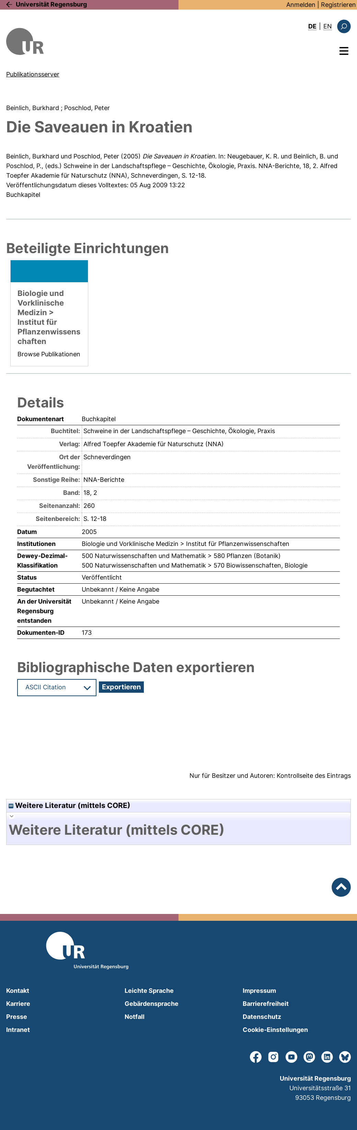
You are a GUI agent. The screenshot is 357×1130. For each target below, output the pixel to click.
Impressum (259, 990)
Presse (16, 1016)
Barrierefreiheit (266, 1003)
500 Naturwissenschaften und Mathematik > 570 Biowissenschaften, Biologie (195, 565)
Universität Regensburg (51, 4)
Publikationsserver (32, 74)
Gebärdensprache (151, 1003)
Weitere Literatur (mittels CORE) (69, 805)
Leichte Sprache (149, 990)
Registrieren (338, 4)
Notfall (135, 1016)
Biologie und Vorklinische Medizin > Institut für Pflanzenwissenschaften (185, 543)
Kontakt (17, 990)
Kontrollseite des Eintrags (314, 775)
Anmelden (300, 4)
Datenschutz (262, 1016)
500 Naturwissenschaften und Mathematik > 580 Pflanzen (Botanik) (181, 555)
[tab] (178, 830)
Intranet (18, 1029)
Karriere (18, 1003)
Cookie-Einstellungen (275, 1029)
